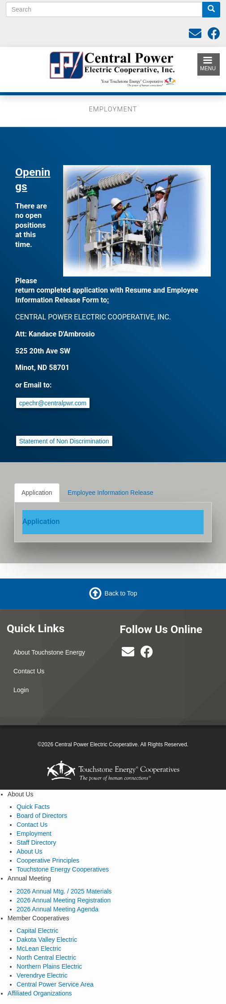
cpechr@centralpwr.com (52, 403)
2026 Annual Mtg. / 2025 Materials (64, 891)
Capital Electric (37, 930)
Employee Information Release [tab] (110, 492)
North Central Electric (46, 957)
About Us (30, 851)
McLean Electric (39, 948)
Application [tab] (36, 492)
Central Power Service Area (55, 984)
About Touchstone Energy (49, 652)
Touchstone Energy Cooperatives (63, 869)
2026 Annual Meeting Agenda (57, 909)
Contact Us (28, 671)
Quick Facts (33, 806)
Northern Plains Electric (49, 966)
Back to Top (121, 593)
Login (21, 689)
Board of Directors (42, 815)
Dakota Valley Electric (47, 939)
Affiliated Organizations (40, 993)
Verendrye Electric (42, 975)
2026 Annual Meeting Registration (64, 900)
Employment (34, 833)
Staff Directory (36, 842)
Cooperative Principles (48, 860)
